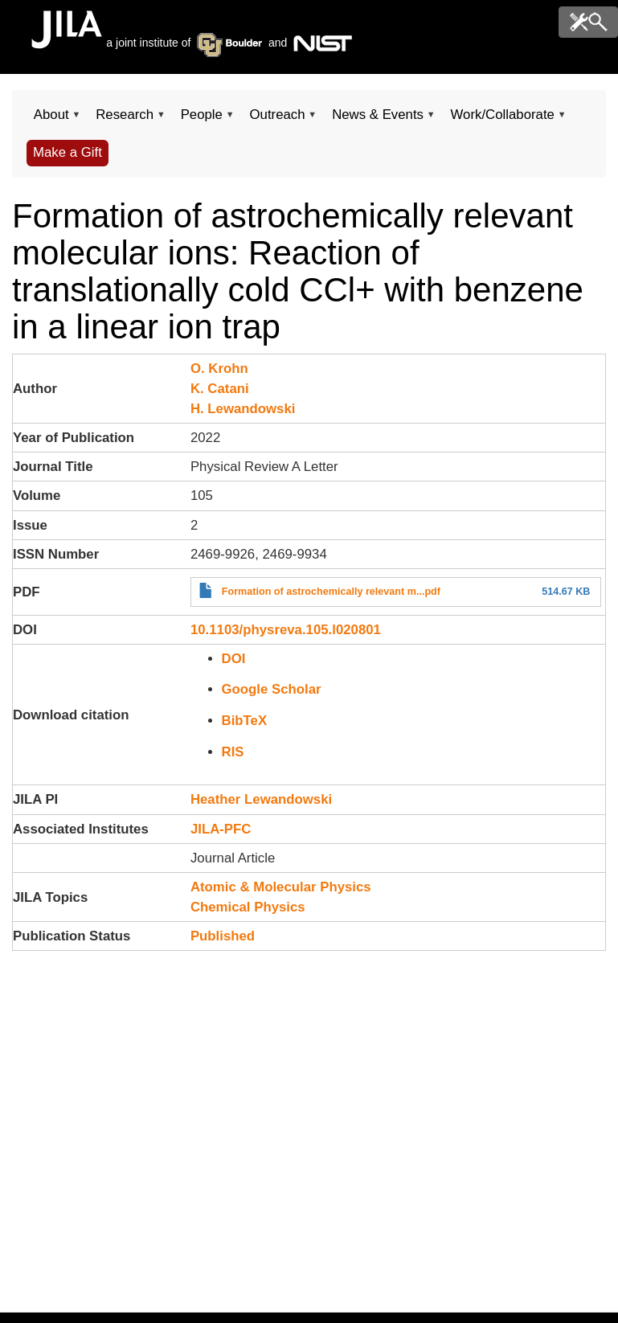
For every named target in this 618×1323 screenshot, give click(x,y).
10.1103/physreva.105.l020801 (285, 629)
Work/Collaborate (502, 119)
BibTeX (245, 720)
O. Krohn (219, 368)
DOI (234, 658)
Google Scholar (271, 689)
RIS (233, 752)
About (51, 119)
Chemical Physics (247, 907)
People (201, 119)
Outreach (277, 119)
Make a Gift (67, 152)
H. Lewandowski (243, 408)
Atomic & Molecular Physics (280, 887)
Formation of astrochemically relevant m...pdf (331, 591)
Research (124, 119)
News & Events (377, 119)
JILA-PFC (221, 829)
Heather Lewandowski (261, 799)
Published (222, 936)
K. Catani (219, 388)
